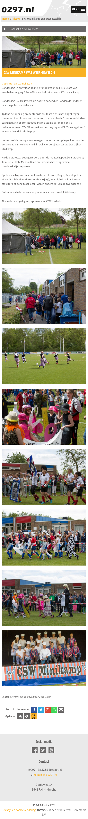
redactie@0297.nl (45, 775)
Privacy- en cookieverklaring (19, 810)
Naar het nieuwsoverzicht (24, 29)
